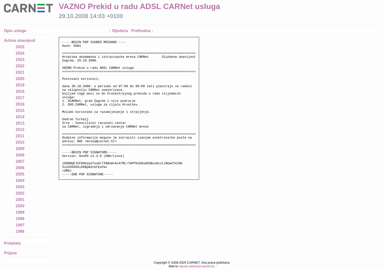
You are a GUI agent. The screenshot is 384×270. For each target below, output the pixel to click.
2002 (20, 193)
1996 (20, 231)
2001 (20, 200)
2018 (20, 91)
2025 (20, 47)
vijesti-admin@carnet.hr (196, 266)
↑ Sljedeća (119, 31)
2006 (20, 168)
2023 (20, 60)
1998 (20, 219)
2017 (20, 98)
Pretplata (12, 243)
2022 (20, 66)
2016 (20, 104)
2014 (20, 117)
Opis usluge (15, 31)
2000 (20, 206)
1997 (20, 225)
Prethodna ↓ (142, 31)
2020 (20, 79)
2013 (20, 123)
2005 (20, 174)
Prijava (10, 253)
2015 (20, 110)
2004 (20, 180)
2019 (20, 85)
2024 (20, 53)
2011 (20, 136)
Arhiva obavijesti (19, 40)
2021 (20, 72)
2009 (20, 149)
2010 (20, 142)
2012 (20, 130)
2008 (20, 155)
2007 (20, 161)
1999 (20, 212)
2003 (20, 187)
